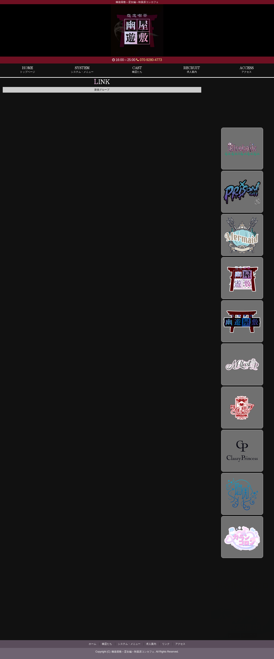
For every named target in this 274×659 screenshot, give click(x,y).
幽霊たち (107, 643)
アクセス (180, 643)
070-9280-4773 (149, 60)
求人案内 (151, 643)
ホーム (92, 643)
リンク (166, 643)
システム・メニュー (129, 643)
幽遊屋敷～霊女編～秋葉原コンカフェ (133, 651)
